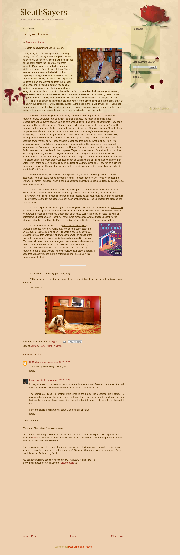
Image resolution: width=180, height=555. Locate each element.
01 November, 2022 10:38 (57, 362)
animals (34, 346)
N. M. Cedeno (36, 362)
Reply (32, 371)
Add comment (31, 420)
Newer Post (29, 536)
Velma (35, 437)
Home (73, 536)
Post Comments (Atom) (80, 547)
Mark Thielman (54, 346)
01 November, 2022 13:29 (57, 380)
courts (42, 346)
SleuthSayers (43, 12)
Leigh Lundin (36, 380)
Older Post (117, 536)
